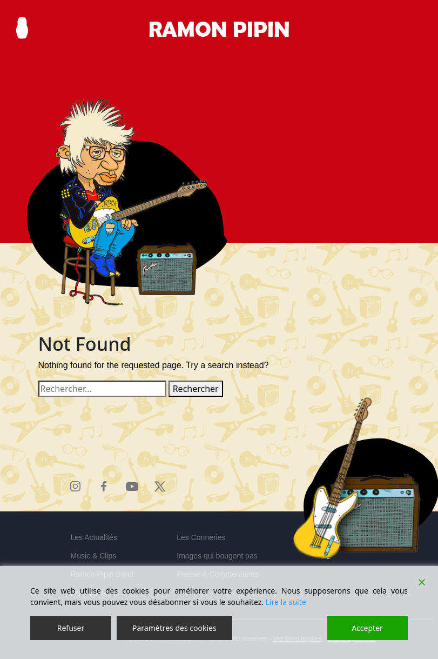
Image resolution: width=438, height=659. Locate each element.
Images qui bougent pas (217, 555)
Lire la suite (286, 602)
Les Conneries (201, 537)
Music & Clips (94, 555)
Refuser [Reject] (70, 628)
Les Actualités (94, 537)
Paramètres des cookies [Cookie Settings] (174, 628)
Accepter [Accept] (367, 628)
